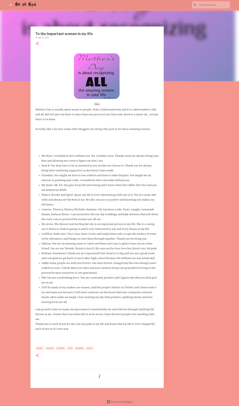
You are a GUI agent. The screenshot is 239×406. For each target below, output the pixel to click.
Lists (70, 348)
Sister (89, 348)
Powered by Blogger (119, 401)
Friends (49, 348)
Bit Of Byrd (25, 4)
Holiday (60, 348)
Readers (79, 348)
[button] (37, 44)
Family (40, 348)
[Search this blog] (214, 5)
